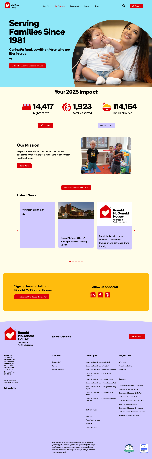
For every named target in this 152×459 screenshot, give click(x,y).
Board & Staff (56, 362)
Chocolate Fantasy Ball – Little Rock (131, 386)
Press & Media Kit (58, 370)
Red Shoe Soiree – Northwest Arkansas (132, 412)
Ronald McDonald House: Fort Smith (98, 366)
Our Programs (92, 356)
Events (122, 379)
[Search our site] (123, 5)
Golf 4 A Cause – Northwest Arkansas (131, 401)
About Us (56, 356)
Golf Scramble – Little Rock (128, 397)
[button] (17, 231)
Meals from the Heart (93, 420)
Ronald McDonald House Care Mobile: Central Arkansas (101, 399)
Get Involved (91, 410)
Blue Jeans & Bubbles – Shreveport (131, 408)
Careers (55, 366)
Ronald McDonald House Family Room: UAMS (101, 383)
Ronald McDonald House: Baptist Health (99, 379)
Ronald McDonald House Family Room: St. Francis (99, 394)
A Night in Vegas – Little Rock (128, 404)
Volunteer (89, 416)
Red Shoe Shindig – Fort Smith (129, 389)
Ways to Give (125, 356)
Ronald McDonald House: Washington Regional (98, 374)
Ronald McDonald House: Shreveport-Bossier (101, 370)
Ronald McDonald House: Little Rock (98, 362)
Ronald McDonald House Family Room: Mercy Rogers (101, 388)
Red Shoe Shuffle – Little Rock (129, 415)
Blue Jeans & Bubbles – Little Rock (130, 393)
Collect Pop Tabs (91, 428)
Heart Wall (122, 370)
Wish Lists (89, 424)
